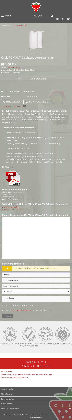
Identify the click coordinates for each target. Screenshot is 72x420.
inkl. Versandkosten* (14, 67)
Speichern (7, 316)
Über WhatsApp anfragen (36, 102)
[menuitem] (6, 16)
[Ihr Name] (36, 274)
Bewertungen (19, 106)
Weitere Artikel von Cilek (12, 209)
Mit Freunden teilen (12, 102)
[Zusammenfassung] (36, 286)
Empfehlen (29, 91)
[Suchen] (51, 16)
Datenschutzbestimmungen (22, 310)
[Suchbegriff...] (43, 16)
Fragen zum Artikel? (10, 207)
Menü (6, 15)
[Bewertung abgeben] (36, 291)
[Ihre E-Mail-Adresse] (36, 280)
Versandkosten (51, 415)
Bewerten (14, 91)
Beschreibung (6, 106)
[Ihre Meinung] (36, 299)
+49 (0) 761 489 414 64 (36, 365)
